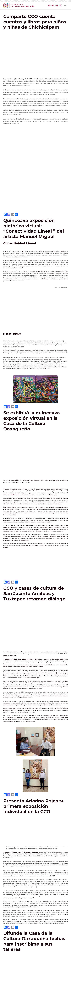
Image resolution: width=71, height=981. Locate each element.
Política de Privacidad (43, 941)
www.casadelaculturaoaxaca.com (38, 706)
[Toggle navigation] (65, 5)
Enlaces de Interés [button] (42, 938)
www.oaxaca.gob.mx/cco (11, 316)
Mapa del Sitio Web (42, 935)
